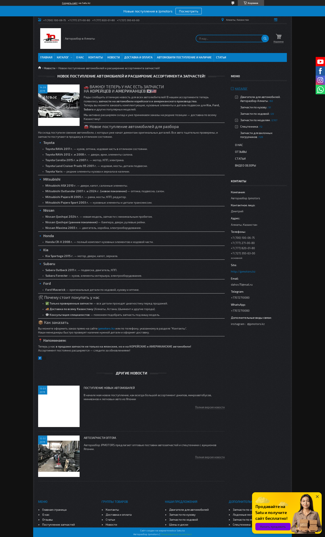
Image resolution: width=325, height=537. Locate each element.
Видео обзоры (245, 165)
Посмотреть (188, 11)
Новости (113, 57)
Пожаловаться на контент (176, 534)
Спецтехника (249, 126)
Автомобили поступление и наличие (184, 57)
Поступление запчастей (58, 524)
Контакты (95, 57)
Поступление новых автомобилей (109, 388)
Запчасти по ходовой (254, 113)
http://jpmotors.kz (243, 271)
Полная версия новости (210, 407)
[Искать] (265, 38)
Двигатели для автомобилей (189, 509)
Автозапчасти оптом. (100, 437)
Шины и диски (178, 524)
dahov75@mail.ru (242, 284)
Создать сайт (70, 2)
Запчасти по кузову (253, 107)
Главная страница (54, 509)
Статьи (221, 57)
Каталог (63, 57)
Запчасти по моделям (255, 120)
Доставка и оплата (138, 57)
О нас (80, 57)
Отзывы (241, 151)
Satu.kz (181, 530)
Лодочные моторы (245, 514)
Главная (46, 57)
